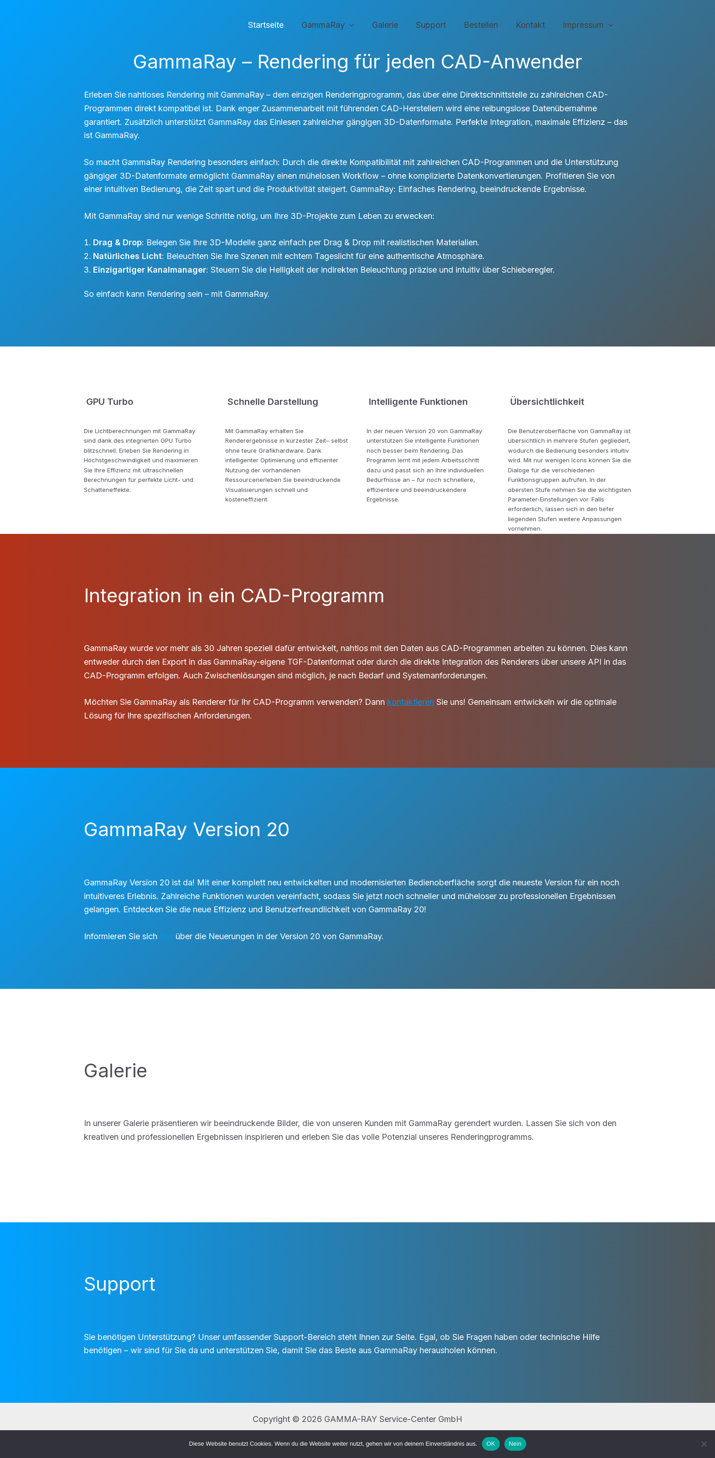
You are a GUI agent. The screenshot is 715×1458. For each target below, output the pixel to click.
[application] (357, 25)
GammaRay (335, 25)
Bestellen (484, 25)
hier (168, 936)
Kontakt (532, 25)
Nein (515, 1443)
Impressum (588, 25)
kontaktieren (410, 702)
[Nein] (703, 1443)
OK (491, 1443)
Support (435, 25)
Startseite (274, 25)
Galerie (391, 25)
